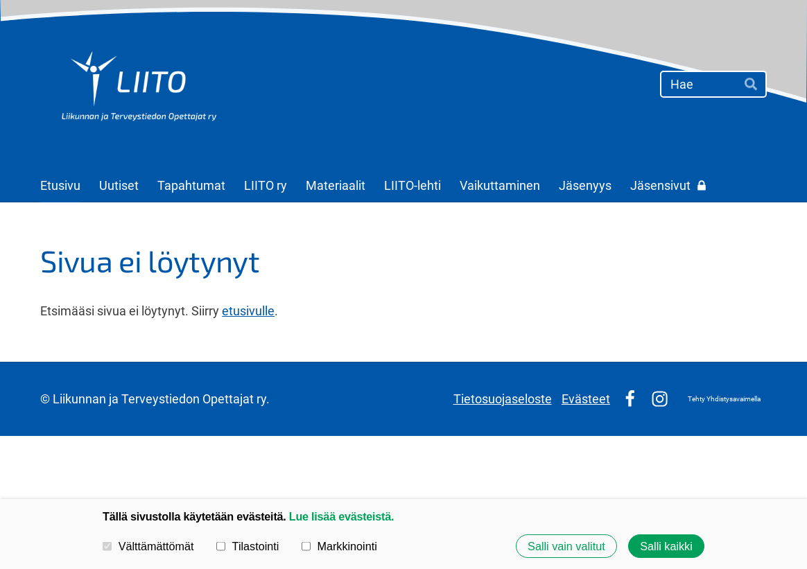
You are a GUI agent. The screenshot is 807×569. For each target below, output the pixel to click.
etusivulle (248, 311)
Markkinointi (339, 546)
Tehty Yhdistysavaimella (724, 399)
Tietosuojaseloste (502, 399)
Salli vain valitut (566, 546)
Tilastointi (247, 546)
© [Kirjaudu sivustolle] (46, 399)
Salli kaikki (666, 546)
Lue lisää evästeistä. (341, 516)
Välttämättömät (148, 546)
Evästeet (586, 399)
